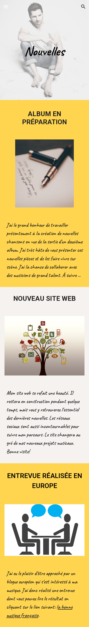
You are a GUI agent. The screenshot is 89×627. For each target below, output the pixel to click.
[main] (45, 51)
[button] (5, 6)
